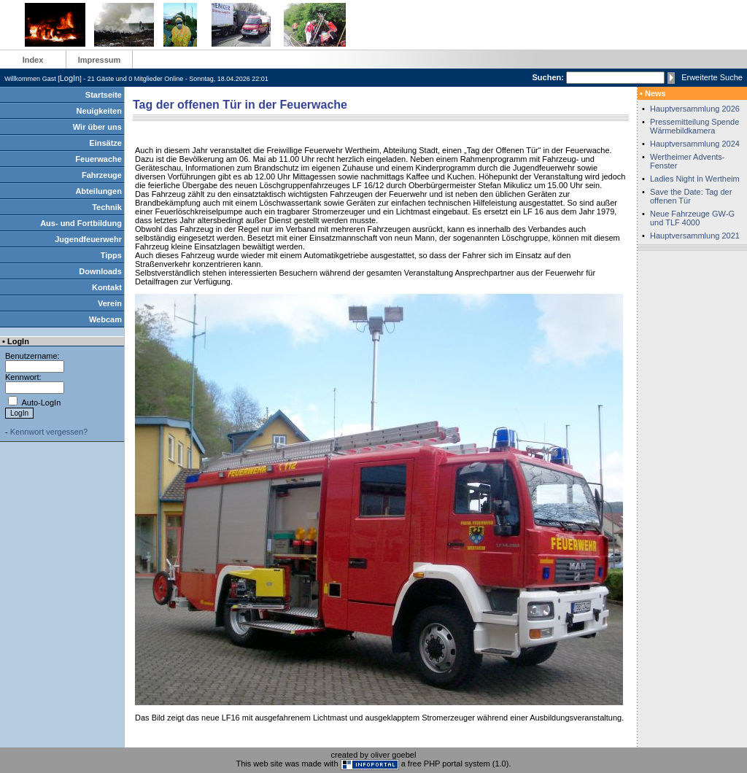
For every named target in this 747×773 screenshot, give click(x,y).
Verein (110, 303)
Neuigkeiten (99, 110)
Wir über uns (97, 127)
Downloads (100, 271)
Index (33, 59)
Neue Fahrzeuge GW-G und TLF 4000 (692, 218)
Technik (107, 207)
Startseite (103, 94)
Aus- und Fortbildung (81, 223)
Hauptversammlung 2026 (695, 108)
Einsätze (105, 143)
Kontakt (107, 287)
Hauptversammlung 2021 (695, 235)
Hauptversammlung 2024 (695, 143)
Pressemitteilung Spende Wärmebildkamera (694, 126)
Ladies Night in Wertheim (695, 178)
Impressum (99, 59)
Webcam (105, 319)
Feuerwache (98, 159)
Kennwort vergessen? (49, 431)
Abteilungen (98, 191)
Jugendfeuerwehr (88, 239)
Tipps (111, 255)
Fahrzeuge (102, 175)
